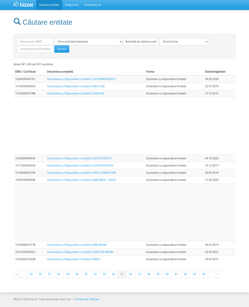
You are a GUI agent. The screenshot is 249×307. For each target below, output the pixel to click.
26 (40, 274)
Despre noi (71, 4)
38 (149, 274)
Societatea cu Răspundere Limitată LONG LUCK (76, 86)
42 (185, 274)
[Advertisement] (124, 126)
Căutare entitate (49, 4)
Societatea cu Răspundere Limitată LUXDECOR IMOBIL (80, 252)
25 (31, 274)
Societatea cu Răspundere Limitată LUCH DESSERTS (79, 158)
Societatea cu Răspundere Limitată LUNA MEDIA (76, 244)
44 (204, 274)
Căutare (62, 49)
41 (176, 274)
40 (167, 274)
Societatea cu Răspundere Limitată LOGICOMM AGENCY (81, 79)
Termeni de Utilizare (87, 299)
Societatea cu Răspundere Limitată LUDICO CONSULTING (81, 172)
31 (86, 274)
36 (130, 274)
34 (113, 274)
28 (58, 274)
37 (140, 274)
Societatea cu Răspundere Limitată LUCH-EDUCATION (80, 165)
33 (104, 274)
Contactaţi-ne (92, 4)
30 (77, 274)
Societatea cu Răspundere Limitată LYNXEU (73, 259)
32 (95, 274)
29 (68, 274)
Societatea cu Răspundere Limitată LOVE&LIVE (75, 93)
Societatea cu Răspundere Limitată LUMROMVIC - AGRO (81, 179)
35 (122, 274)
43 (194, 274)
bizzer (23, 5)
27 (49, 274)
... (23, 274)
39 (158, 274)
